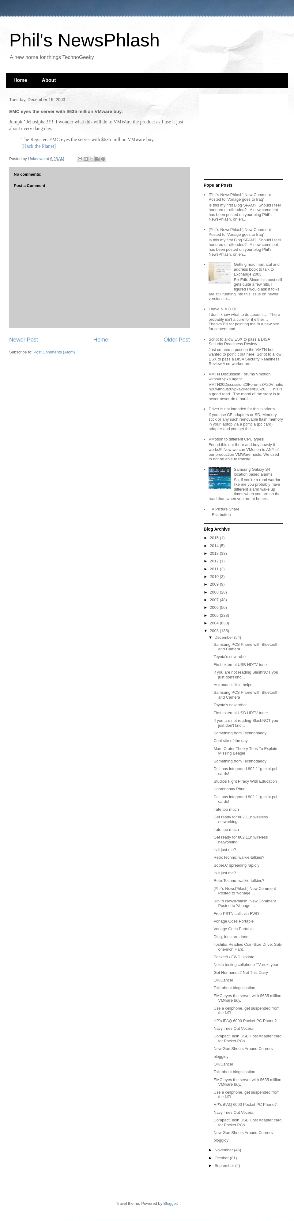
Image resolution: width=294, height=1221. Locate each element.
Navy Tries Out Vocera (233, 1028)
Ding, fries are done (230, 936)
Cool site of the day (230, 740)
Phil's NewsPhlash (84, 40)
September (225, 1165)
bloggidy (220, 1056)
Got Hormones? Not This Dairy (240, 972)
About (49, 80)
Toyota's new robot (230, 656)
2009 (215, 584)
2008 (215, 592)
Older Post (177, 340)
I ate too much (226, 809)
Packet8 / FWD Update (233, 957)
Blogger (170, 1203)
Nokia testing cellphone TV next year (245, 964)
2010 (215, 576)
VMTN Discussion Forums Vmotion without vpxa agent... (239, 376)
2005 (215, 615)
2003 (215, 630)
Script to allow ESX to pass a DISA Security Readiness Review (239, 341)
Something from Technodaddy (239, 733)
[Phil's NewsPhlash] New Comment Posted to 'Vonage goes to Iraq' (240, 197)
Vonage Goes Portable (233, 921)
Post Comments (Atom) (54, 352)
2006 (215, 607)
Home (20, 80)
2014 (215, 545)
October (222, 1158)
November (224, 1150)
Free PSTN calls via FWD (236, 913)
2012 (215, 561)
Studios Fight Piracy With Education (245, 781)
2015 (215, 538)
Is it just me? (224, 849)
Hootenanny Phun (229, 789)
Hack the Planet (38, 146)
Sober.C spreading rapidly (236, 865)
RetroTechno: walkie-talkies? (238, 857)
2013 (215, 553)
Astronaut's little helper (233, 684)
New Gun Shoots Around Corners (243, 1048)
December (224, 637)
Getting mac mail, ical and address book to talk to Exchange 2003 (257, 269)
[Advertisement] (242, 137)
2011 (215, 569)
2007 (215, 600)
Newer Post (23, 340)
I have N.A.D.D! (222, 309)
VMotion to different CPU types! (236, 439)
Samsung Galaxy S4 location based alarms (253, 472)
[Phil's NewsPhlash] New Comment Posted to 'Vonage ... (244, 891)
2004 (215, 623)
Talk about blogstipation (234, 987)
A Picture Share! (226, 509)
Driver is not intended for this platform (242, 409)
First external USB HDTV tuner (240, 664)
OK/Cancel (223, 980)
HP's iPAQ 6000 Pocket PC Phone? (245, 1020)
